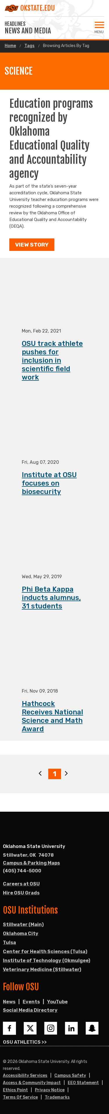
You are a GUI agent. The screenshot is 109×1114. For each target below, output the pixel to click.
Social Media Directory (30, 1010)
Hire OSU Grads (21, 893)
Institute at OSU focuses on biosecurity (49, 483)
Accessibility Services (25, 1075)
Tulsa (9, 942)
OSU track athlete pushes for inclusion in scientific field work (52, 361)
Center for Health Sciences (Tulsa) (45, 951)
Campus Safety (70, 1075)
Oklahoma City (20, 933)
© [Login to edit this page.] (4, 1061)
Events (31, 1002)
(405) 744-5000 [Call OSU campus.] (22, 871)
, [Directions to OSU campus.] (28, 855)
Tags (29, 46)
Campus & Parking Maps (31, 863)
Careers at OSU (21, 884)
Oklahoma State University (34, 846)
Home (10, 46)
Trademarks (57, 1097)
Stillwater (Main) (23, 924)
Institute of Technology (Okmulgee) (46, 960)
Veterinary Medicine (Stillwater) (42, 969)
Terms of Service (20, 1097)
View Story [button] (32, 244)
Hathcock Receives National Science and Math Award (52, 716)
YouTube (57, 1002)
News (9, 1002)
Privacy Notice (50, 1090)
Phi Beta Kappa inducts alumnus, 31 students (51, 597)
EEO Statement (83, 1082)
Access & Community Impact (32, 1082)
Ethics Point (15, 1090)
